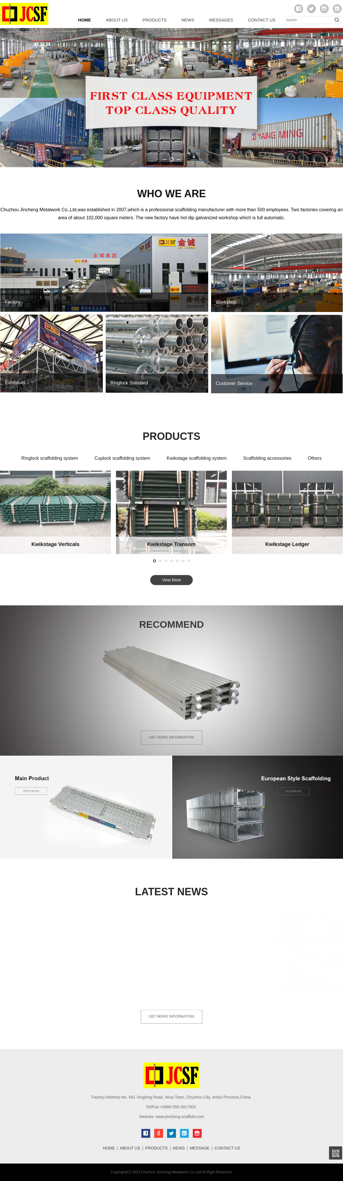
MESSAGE (199, 1148)
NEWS (187, 19)
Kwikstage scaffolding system (196, 463)
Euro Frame (287, 549)
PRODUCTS (155, 19)
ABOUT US (117, 19)
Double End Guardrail (171, 549)
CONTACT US (261, 19)
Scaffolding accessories (267, 463)
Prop (55, 549)
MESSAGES (221, 19)
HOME (84, 19)
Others (315, 463)
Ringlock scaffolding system (49, 463)
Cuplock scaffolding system (122, 463)
